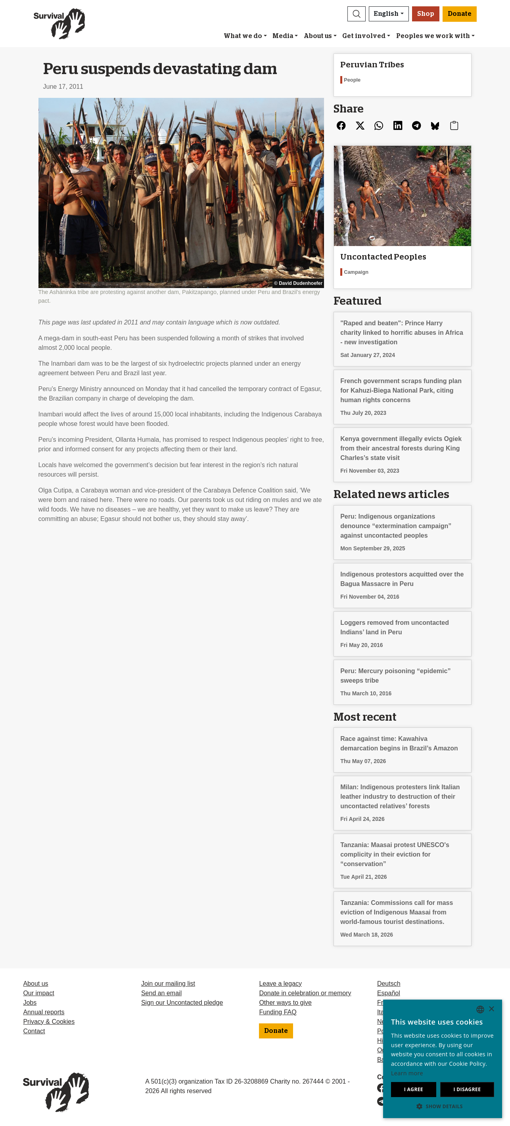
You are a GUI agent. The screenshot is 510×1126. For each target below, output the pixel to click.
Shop (425, 14)
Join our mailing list (168, 983)
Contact (34, 1031)
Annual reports (43, 1012)
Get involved (363, 36)
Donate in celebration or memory (305, 993)
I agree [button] (413, 1089)
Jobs (29, 1002)
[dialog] (442, 1059)
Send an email (161, 993)
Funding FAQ (277, 1012)
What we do (243, 36)
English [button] (386, 14)
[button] (356, 13)
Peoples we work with (433, 36)
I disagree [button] (467, 1089)
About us (318, 36)
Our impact (38, 993)
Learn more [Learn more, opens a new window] (407, 1073)
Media (282, 36)
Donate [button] (460, 14)
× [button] (491, 1009)
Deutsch (389, 983)
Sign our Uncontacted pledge (182, 1002)
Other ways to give (285, 1002)
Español (388, 993)
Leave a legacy (280, 983)
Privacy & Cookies (49, 1021)
